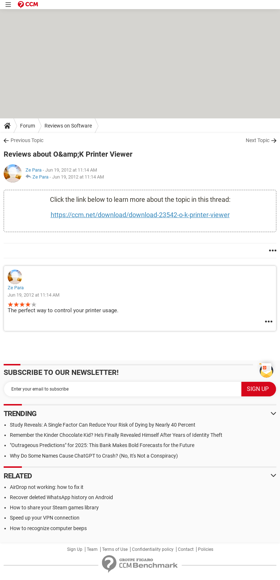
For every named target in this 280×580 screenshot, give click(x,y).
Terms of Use (115, 549)
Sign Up (74, 549)
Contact (186, 549)
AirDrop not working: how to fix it (46, 487)
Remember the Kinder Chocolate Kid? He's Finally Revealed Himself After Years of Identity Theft (116, 435)
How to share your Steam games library (54, 507)
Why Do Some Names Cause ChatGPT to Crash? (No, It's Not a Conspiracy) (94, 456)
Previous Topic (27, 140)
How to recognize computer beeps (48, 528)
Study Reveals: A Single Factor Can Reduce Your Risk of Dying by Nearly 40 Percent (102, 425)
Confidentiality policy (153, 549)
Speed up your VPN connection (44, 518)
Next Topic (257, 140)
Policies (205, 549)
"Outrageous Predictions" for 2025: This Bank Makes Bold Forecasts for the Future (102, 445)
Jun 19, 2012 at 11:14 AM (78, 177)
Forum (27, 126)
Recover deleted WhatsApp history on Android (61, 497)
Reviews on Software (68, 126)
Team (92, 549)
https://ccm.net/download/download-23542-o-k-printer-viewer (140, 215)
